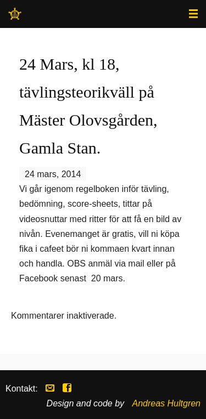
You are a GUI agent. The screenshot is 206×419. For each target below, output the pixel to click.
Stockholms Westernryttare (14, 17)
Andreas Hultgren (166, 403)
